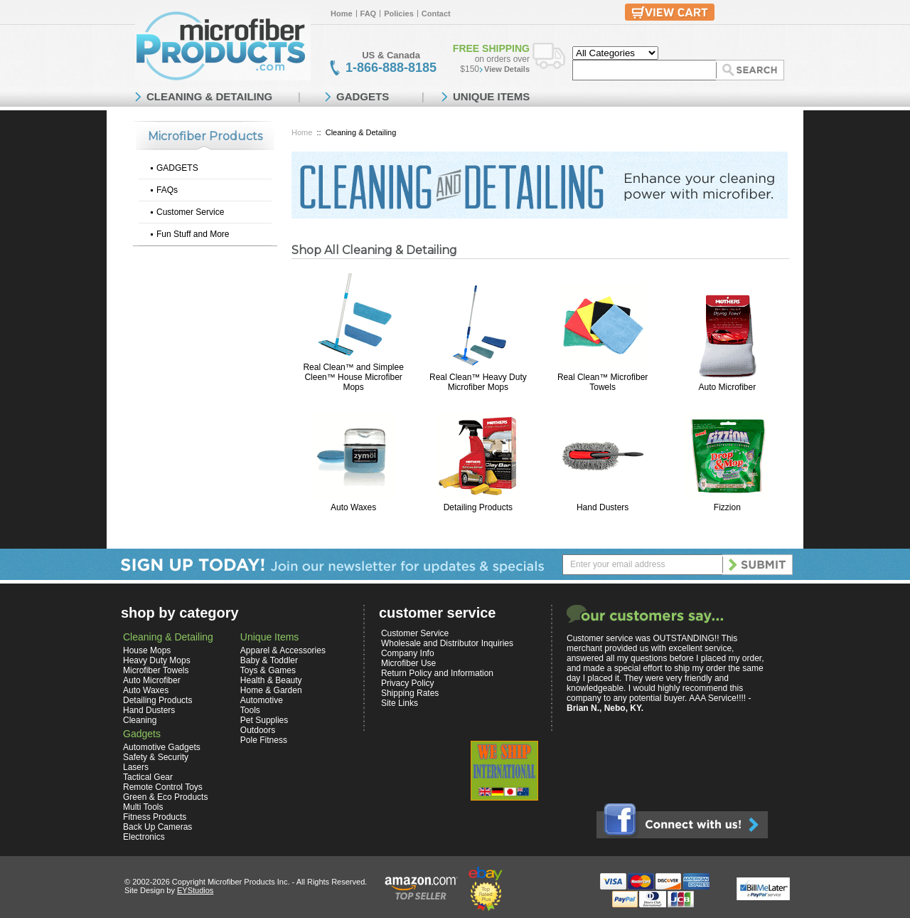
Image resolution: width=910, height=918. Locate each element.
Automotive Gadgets (161, 747)
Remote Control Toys (163, 787)
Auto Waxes (353, 507)
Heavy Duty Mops (157, 660)
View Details (507, 69)
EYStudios (195, 890)
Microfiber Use (408, 663)
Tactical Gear (148, 777)
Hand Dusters (602, 507)
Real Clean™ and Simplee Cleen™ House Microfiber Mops (353, 377)
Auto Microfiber (727, 387)
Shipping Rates (410, 693)
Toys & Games (268, 670)
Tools (250, 710)
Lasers (136, 767)
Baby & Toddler (269, 660)
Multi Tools (143, 807)
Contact (436, 13)
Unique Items (269, 637)
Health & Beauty (271, 680)
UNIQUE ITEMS (491, 96)
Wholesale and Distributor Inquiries (447, 643)
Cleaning (139, 720)
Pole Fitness (263, 740)
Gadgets (142, 733)
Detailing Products (478, 507)
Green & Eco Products (165, 797)
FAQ (368, 13)
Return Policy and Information (437, 673)
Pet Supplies (264, 720)
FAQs (167, 190)
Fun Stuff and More (193, 234)
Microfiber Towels (155, 670)
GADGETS (177, 168)
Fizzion (727, 507)
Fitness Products (154, 817)
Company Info (407, 653)
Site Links (399, 703)
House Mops (147, 650)
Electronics (144, 837)
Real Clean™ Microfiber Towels (602, 382)
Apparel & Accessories (283, 650)
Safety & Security (155, 757)
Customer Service (190, 212)
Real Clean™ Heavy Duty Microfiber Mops (478, 382)
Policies (399, 13)
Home (342, 13)
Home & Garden (271, 690)
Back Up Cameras (157, 827)
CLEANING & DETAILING (209, 96)
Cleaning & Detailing (168, 637)
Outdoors (257, 730)
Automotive (261, 700)
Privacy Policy (407, 683)
